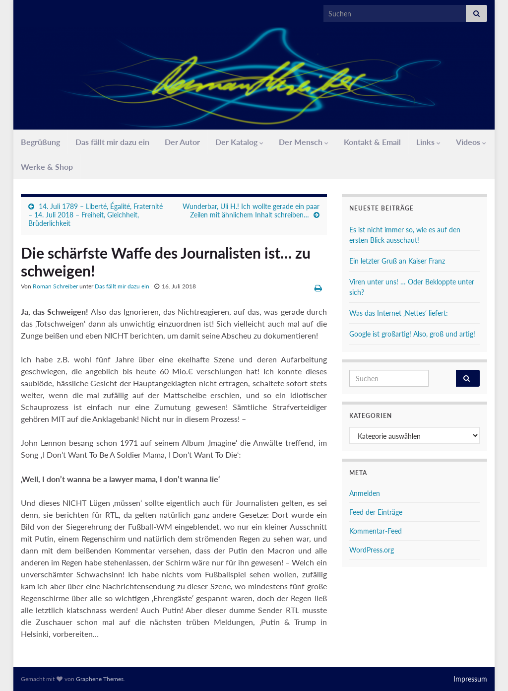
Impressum (470, 679)
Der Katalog (239, 141)
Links (428, 141)
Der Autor (182, 141)
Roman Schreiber (55, 286)
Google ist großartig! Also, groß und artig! (412, 334)
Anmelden (364, 493)
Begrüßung (40, 141)
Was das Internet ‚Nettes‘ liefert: (398, 313)
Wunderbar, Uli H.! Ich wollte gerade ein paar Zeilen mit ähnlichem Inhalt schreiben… (251, 210)
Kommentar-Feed (375, 531)
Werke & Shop (47, 166)
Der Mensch (303, 141)
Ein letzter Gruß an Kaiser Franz (397, 261)
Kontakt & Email (372, 141)
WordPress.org (371, 550)
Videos (471, 141)
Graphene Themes (100, 679)
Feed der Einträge (375, 512)
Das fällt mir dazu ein (112, 141)
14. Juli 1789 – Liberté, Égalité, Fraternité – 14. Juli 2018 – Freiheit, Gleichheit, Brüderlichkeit (95, 214)
